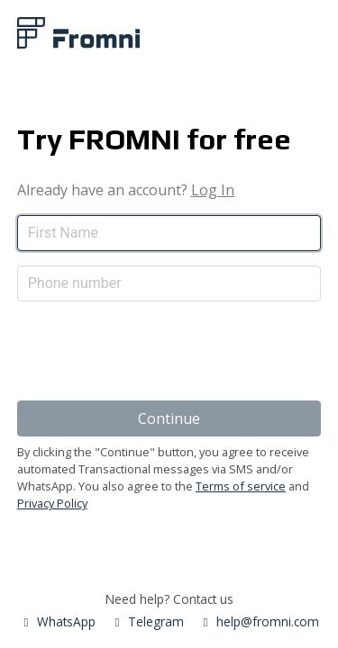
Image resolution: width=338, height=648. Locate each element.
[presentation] (154, 351)
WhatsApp (57, 621)
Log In (212, 190)
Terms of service (241, 486)
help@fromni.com (258, 621)
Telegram (147, 621)
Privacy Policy (52, 503)
